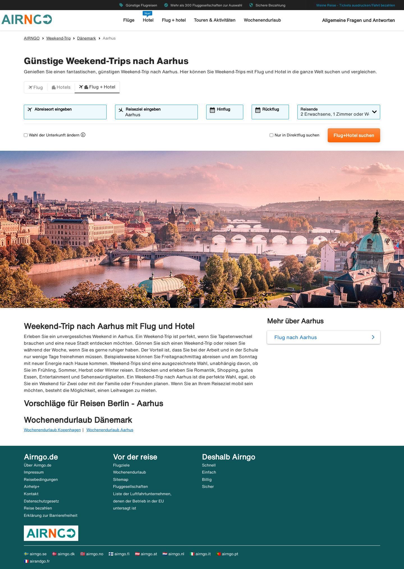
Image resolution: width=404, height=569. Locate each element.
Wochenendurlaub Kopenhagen (52, 430)
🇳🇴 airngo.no (91, 554)
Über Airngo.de (37, 465)
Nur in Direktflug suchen (294, 135)
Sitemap (120, 479)
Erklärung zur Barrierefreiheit (50, 515)
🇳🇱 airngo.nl (173, 554)
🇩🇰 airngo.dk (63, 554)
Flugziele (121, 465)
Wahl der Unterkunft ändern (51, 135)
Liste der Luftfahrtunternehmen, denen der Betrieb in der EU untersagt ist (142, 501)
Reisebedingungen (41, 479)
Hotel (148, 20)
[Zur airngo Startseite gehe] (26, 19)
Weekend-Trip (58, 38)
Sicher (208, 486)
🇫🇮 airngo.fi (119, 554)
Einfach (209, 472)
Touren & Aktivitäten (215, 20)
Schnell (209, 465)
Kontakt (31, 494)
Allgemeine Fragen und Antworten (358, 20)
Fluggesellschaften (130, 486)
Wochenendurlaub (262, 20)
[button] (35, 87)
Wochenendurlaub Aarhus (109, 430)
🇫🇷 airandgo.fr (37, 561)
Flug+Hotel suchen (354, 135)
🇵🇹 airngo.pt (227, 554)
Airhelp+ (32, 486)
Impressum (34, 472)
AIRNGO (32, 38)
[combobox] (69, 114)
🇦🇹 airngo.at (146, 554)
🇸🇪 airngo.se (35, 554)
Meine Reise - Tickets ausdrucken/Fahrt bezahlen (355, 5)
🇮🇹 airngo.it (200, 554)
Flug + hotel (174, 20)
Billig (207, 479)
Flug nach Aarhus (295, 337)
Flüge (129, 20)
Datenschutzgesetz (41, 501)
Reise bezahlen (38, 508)
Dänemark (86, 38)
